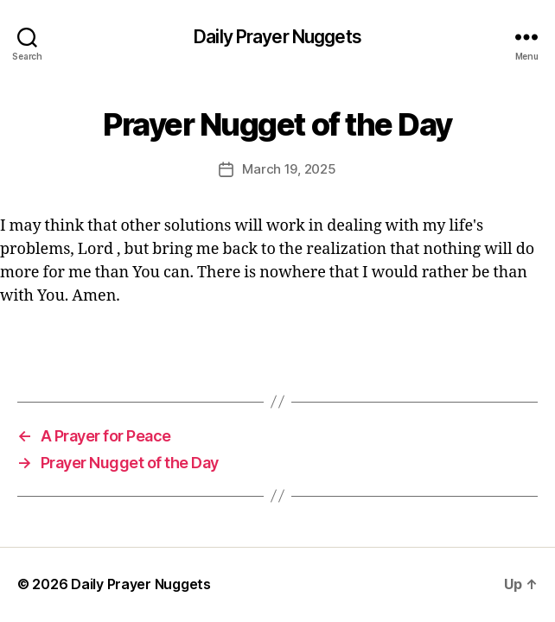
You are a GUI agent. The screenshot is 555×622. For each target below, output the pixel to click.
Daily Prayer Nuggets (277, 37)
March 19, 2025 (288, 169)
